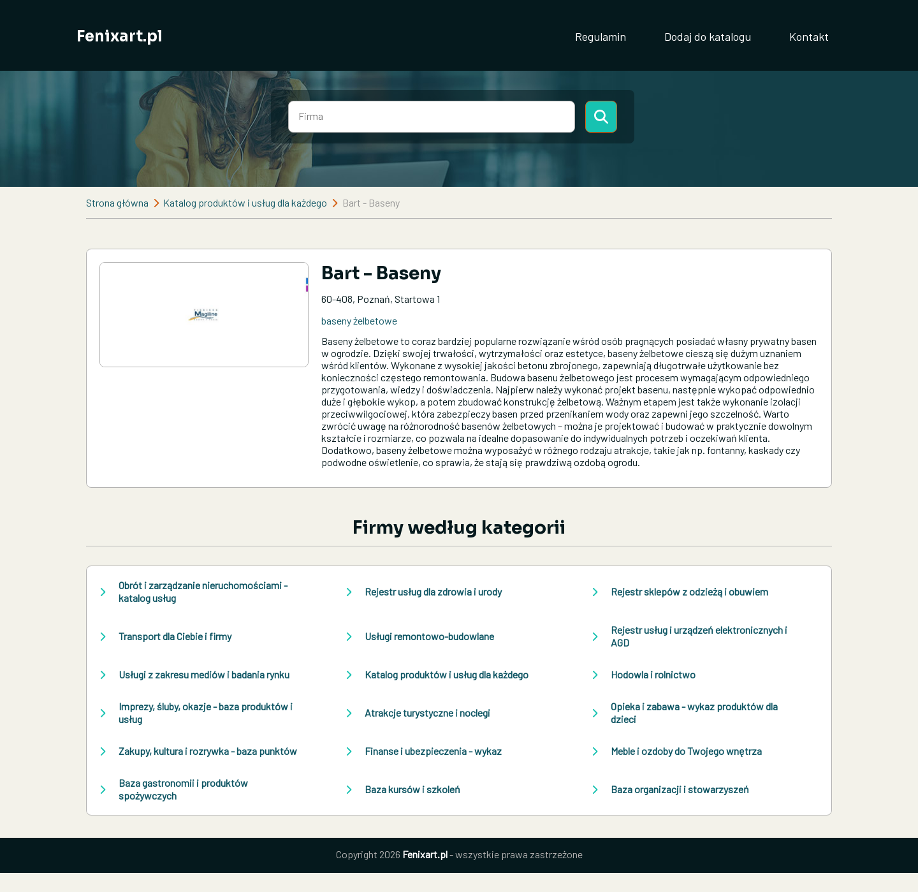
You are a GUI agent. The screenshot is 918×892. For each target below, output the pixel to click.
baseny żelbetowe (359, 320)
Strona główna (117, 202)
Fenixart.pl (119, 36)
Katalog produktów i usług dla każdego (245, 202)
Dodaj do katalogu (707, 36)
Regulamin (600, 36)
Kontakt (809, 36)
